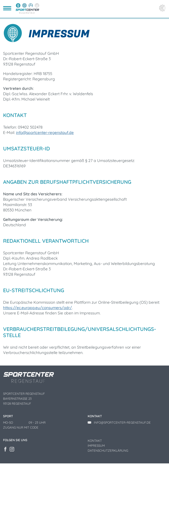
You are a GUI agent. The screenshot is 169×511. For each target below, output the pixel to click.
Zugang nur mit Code (20, 475)
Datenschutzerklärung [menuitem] (108, 498)
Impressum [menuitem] (96, 493)
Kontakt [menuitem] (95, 488)
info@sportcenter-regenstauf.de (45, 180)
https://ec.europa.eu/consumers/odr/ (37, 355)
